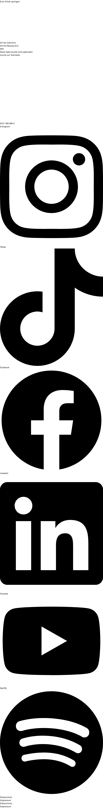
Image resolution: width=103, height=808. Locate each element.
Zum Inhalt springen (10, 1)
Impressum (5, 800)
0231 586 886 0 (7, 123)
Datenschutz (6, 797)
